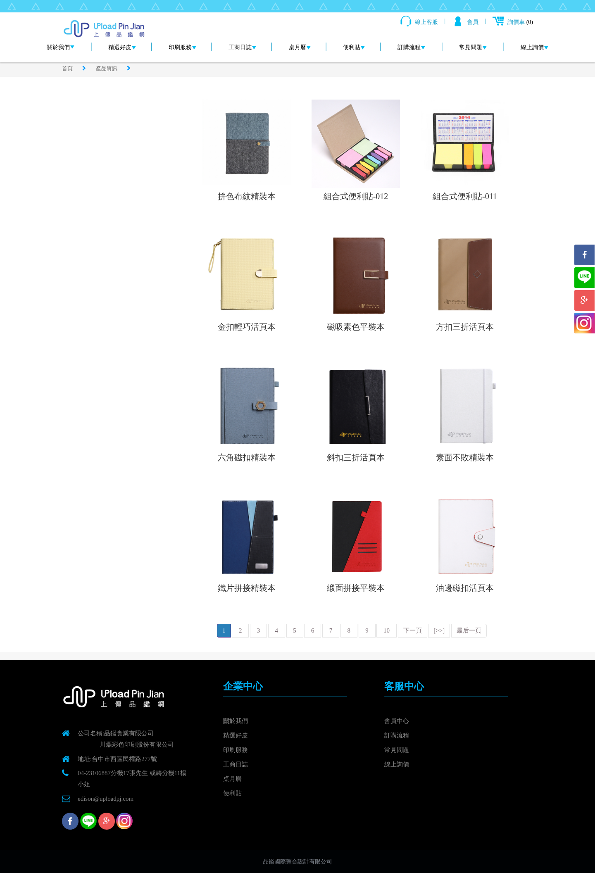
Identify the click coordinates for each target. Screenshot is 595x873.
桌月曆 (300, 47)
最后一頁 (469, 630)
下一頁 (412, 630)
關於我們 (60, 47)
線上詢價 (534, 47)
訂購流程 (411, 47)
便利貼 (354, 47)
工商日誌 (242, 47)
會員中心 (396, 721)
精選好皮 (122, 47)
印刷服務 (182, 47)
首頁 (68, 68)
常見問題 (473, 47)
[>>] (439, 630)
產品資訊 (107, 68)
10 (386, 630)
